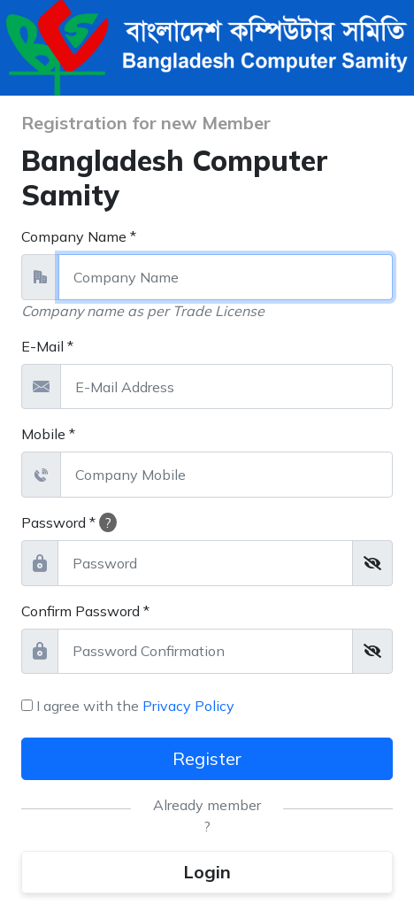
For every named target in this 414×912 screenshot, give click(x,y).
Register (207, 758)
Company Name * (78, 236)
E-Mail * (47, 346)
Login (207, 872)
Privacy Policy (188, 706)
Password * (69, 522)
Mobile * (48, 434)
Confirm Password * (85, 611)
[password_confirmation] (205, 652)
